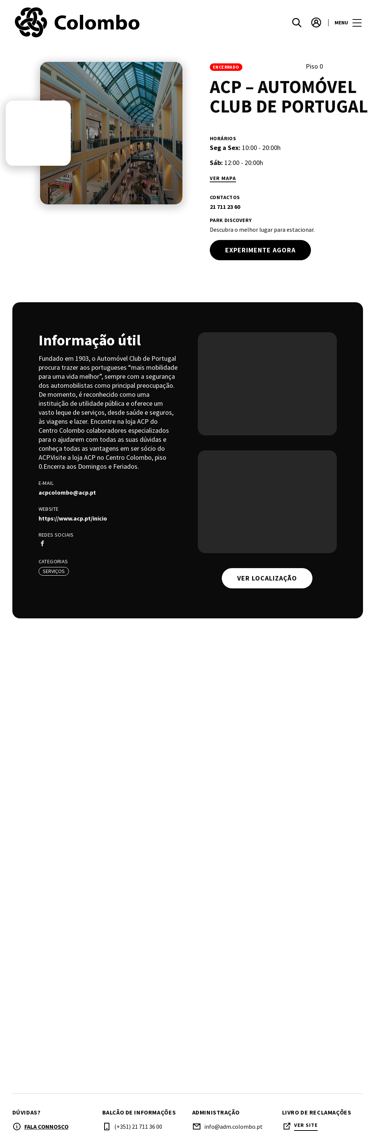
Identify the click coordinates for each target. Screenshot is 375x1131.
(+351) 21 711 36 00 (138, 1126)
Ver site (306, 1125)
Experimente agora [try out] (260, 250)
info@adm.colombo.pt (233, 1126)
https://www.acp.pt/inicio (73, 518)
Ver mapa (223, 178)
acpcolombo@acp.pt (67, 492)
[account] (316, 22)
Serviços (54, 571)
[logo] (101, 22)
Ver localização (267, 578)
